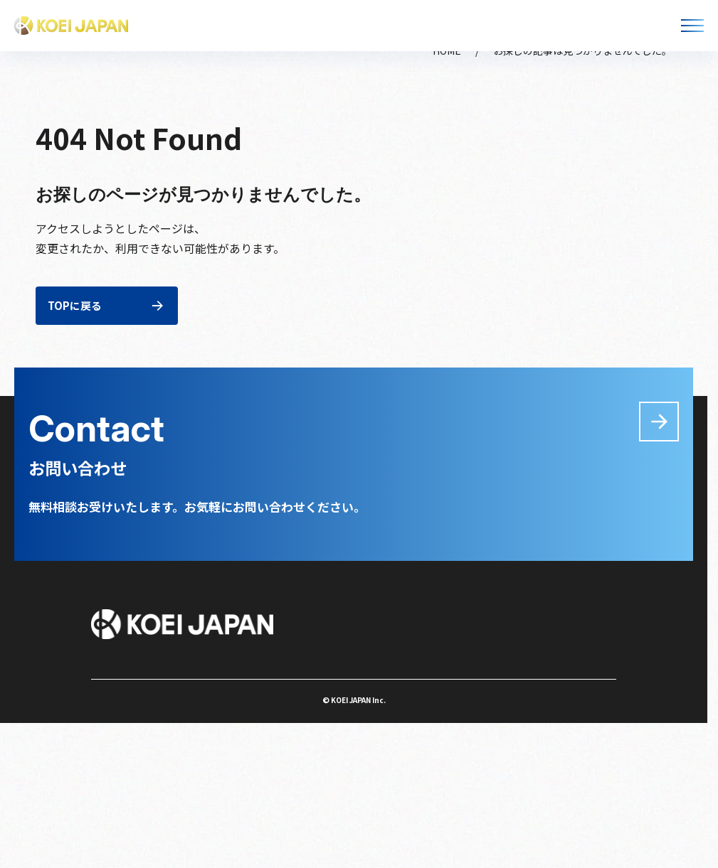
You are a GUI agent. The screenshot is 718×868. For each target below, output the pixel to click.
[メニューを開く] (692, 25)
